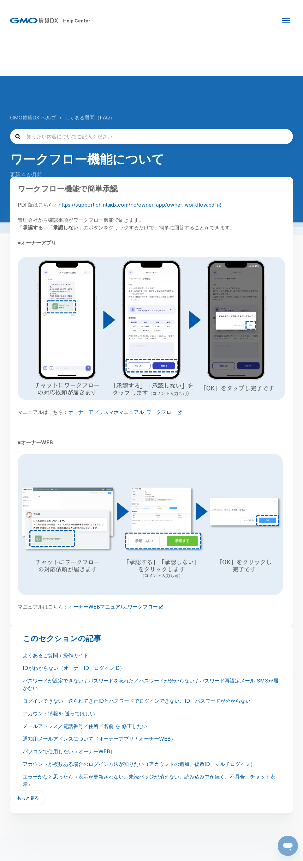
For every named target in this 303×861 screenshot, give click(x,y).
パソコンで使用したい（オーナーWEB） (69, 751)
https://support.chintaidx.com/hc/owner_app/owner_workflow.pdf (137, 205)
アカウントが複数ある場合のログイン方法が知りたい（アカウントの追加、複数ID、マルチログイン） (139, 764)
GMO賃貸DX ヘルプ (33, 117)
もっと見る (28, 798)
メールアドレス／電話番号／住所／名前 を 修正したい (85, 726)
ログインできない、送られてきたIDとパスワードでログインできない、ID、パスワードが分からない (137, 701)
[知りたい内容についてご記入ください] (151, 136)
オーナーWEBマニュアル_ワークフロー (113, 606)
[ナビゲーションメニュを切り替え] (286, 20)
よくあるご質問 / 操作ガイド (55, 655)
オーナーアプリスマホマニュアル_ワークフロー (122, 412)
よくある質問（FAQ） (89, 117)
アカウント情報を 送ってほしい (59, 713)
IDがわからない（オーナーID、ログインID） (74, 668)
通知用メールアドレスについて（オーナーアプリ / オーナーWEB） (99, 739)
